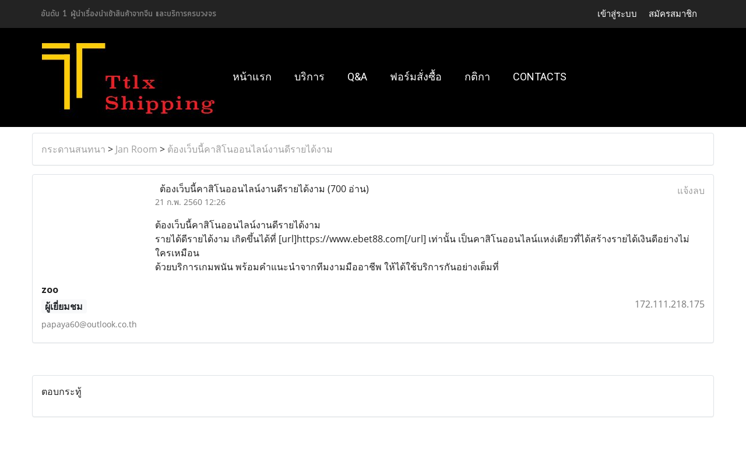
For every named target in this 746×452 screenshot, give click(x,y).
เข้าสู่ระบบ (617, 14)
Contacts (539, 76)
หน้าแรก (252, 76)
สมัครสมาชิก (673, 14)
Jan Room (136, 149)
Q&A (357, 76)
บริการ (309, 76)
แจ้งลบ (691, 190)
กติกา (477, 76)
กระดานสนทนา (73, 149)
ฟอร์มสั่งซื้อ (416, 76)
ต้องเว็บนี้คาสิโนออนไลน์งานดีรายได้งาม (250, 149)
